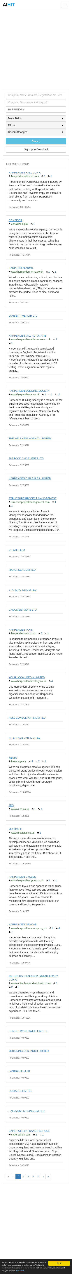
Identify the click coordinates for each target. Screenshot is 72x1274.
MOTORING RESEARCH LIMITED (29, 1050)
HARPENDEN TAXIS (21, 629)
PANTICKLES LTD (19, 1070)
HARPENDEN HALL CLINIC (25, 172)
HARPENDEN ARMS (21, 267)
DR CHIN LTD (17, 549)
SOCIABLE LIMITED (20, 1090)
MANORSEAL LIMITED (22, 569)
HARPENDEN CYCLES (22, 876)
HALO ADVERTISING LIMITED (27, 1110)
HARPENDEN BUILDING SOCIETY (29, 390)
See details (20, 1271)
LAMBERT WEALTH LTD (23, 315)
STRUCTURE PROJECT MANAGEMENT (33, 498)
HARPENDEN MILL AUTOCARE (27, 335)
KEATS (13, 757)
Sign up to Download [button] (36, 149)
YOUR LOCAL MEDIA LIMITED (27, 677)
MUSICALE (15, 829)
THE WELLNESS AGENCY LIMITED (30, 438)
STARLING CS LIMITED (22, 589)
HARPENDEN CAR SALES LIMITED (30, 478)
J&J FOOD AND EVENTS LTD (26, 458)
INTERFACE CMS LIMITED (25, 737)
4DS (11, 805)
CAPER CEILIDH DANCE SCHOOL (29, 1130)
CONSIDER (15, 220)
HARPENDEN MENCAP (23, 924)
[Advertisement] (36, 49)
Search (36, 141)
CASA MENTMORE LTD (23, 609)
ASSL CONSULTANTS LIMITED (27, 717)
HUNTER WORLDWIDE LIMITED (28, 1031)
